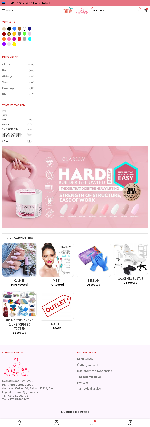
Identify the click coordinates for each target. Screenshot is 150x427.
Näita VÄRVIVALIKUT (20, 238)
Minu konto (85, 359)
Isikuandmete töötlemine (94, 371)
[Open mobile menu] (8, 10)
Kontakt (82, 383)
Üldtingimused (87, 365)
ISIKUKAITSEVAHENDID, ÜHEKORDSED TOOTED (12, 134)
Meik (4, 119)
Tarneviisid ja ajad (89, 388)
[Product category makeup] (56, 265)
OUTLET (5, 141)
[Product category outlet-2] (56, 311)
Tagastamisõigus (89, 377)
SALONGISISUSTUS (10, 129)
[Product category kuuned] (19, 265)
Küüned (5, 111)
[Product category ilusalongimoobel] (131, 265)
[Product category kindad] (93, 265)
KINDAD (5, 124)
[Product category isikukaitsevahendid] (19, 313)
